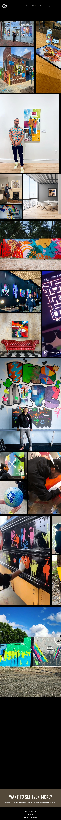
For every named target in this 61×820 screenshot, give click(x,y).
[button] (25, 6)
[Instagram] (30, 814)
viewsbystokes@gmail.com (30, 811)
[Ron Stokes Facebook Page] (32, 814)
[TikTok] (28, 814)
